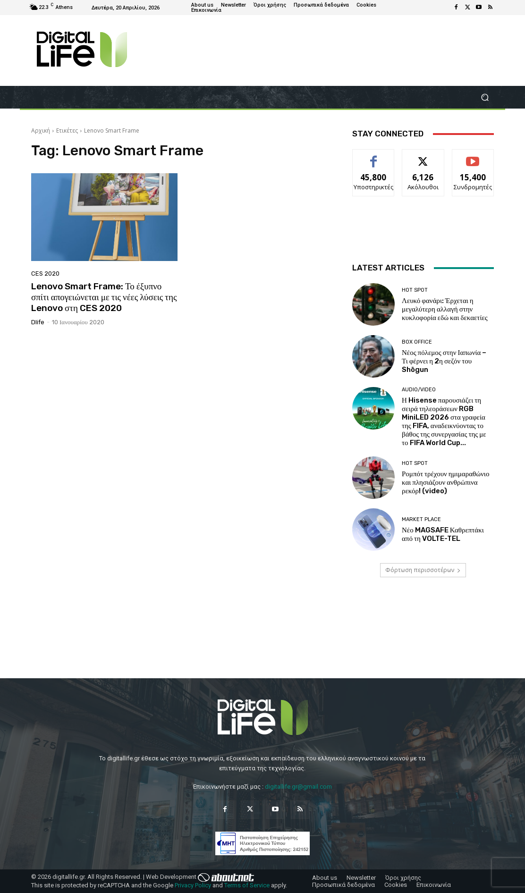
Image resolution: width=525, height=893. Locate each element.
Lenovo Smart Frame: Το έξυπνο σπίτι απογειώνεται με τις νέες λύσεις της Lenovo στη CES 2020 (104, 297)
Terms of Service (247, 885)
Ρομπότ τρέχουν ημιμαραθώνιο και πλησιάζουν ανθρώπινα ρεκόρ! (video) (445, 482)
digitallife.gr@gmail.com (298, 786)
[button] (485, 97)
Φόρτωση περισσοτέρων (423, 570)
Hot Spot (415, 290)
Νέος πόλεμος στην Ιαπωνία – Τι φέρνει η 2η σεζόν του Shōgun (444, 361)
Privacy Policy (193, 885)
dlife (37, 322)
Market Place (421, 519)
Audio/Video (419, 389)
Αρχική (40, 130)
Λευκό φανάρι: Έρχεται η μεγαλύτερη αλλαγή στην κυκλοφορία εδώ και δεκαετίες (445, 309)
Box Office (417, 342)
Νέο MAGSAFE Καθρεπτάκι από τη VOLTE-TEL (443, 534)
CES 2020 (45, 273)
